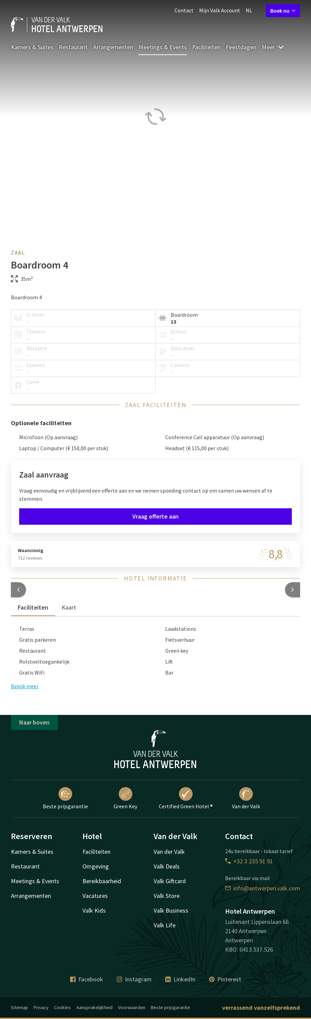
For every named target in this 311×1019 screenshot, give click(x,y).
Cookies (62, 1007)
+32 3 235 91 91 (249, 861)
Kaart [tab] (69, 607)
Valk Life (165, 925)
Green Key (125, 798)
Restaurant (73, 47)
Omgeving (95, 866)
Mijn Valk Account (219, 10)
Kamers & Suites (32, 47)
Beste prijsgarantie (65, 798)
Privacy (41, 1007)
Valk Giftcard (170, 881)
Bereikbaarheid (101, 881)
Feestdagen (241, 47)
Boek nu (283, 10)
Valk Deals (167, 866)
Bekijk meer (25, 686)
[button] (18, 589)
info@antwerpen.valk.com (262, 888)
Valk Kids (94, 910)
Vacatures (95, 896)
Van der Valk (246, 798)
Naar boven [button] (34, 722)
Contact (184, 10)
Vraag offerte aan (155, 516)
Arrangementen (113, 47)
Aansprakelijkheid (94, 1007)
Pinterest (225, 979)
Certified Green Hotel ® (186, 798)
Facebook (86, 979)
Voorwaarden (131, 1007)
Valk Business (171, 910)
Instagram (134, 979)
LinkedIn (180, 979)
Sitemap (19, 1007)
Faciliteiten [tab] (33, 607)
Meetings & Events (163, 47)
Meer (273, 47)
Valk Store (167, 896)
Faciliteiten (206, 47)
